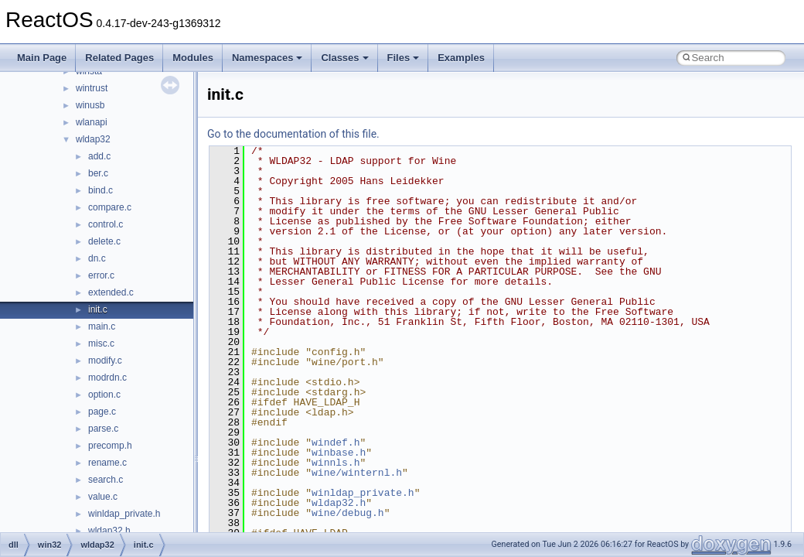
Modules (192, 57)
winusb (90, 105)
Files (403, 57)
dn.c (97, 258)
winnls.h (335, 463)
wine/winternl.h (357, 473)
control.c (105, 224)
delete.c (104, 241)
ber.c (98, 173)
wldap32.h (109, 530)
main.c (101, 326)
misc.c (101, 343)
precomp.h (110, 445)
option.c (104, 394)
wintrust (91, 88)
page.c (102, 411)
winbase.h (339, 453)
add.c (99, 156)
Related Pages (119, 57)
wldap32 (93, 139)
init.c (97, 309)
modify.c (105, 360)
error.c (101, 275)
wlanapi (91, 122)
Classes (344, 57)
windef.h (335, 442)
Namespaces (267, 57)
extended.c (111, 292)
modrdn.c (107, 377)
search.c (105, 479)
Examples (461, 57)
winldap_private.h (124, 513)
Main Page (41, 57)
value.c (103, 496)
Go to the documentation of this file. (293, 134)
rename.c (107, 462)
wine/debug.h (348, 513)
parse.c (103, 428)
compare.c (109, 207)
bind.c (100, 190)
